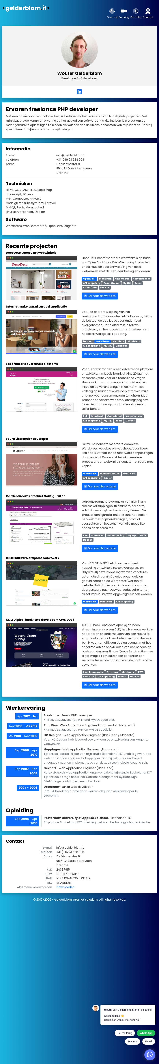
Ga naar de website (100, 296)
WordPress (102, 341)
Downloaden (65, 887)
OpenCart (89, 278)
